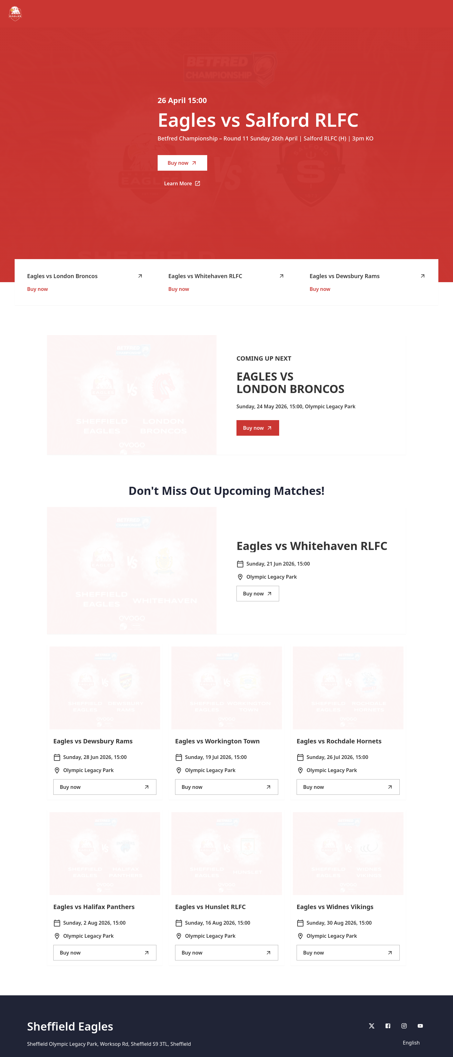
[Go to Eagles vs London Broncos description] (132, 395)
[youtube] (420, 1025)
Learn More (185, 185)
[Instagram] (404, 1025)
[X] (371, 1025)
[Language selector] (412, 1042)
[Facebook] (387, 1025)
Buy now (182, 162)
